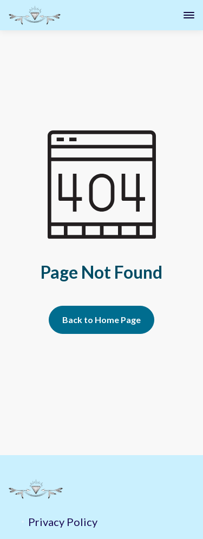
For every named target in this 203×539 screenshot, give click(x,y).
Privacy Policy (62, 521)
